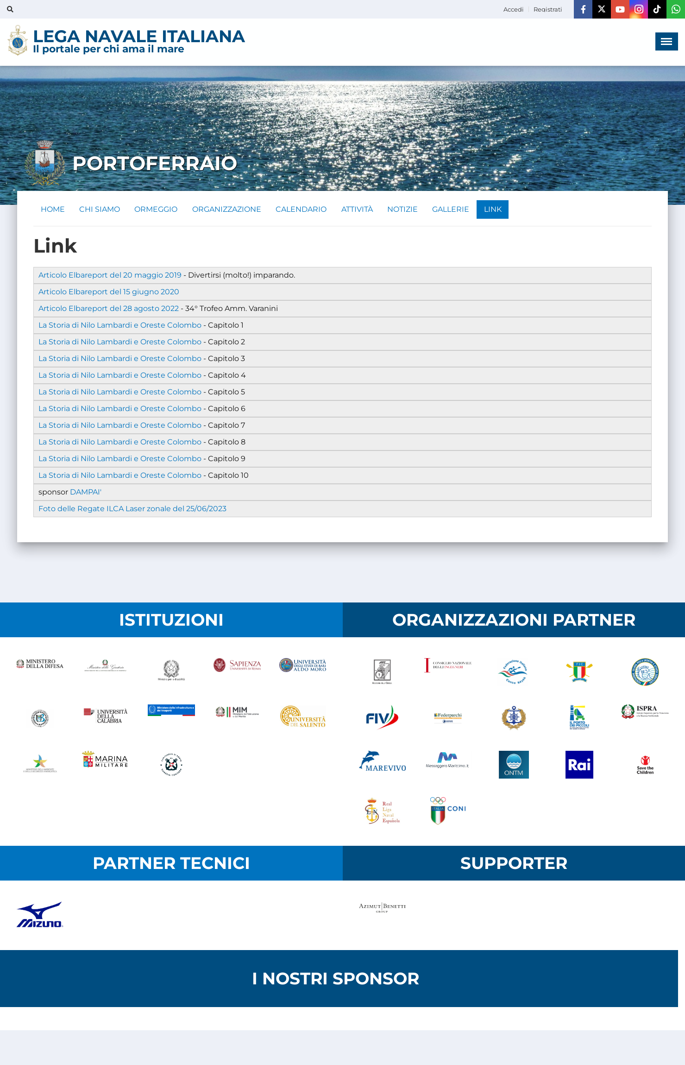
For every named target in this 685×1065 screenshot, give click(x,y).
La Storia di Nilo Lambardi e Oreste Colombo (119, 325)
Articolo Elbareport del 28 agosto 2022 (108, 308)
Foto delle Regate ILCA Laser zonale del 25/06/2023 (132, 508)
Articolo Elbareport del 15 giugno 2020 (108, 291)
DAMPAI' (85, 492)
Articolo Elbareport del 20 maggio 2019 (110, 275)
